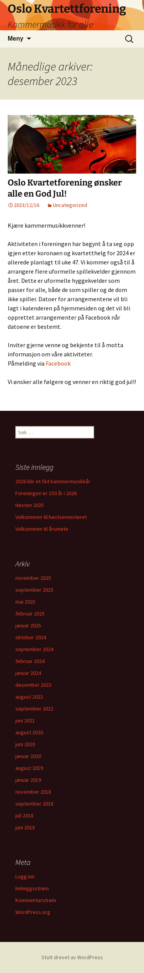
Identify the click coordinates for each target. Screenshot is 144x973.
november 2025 (33, 577)
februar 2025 (30, 613)
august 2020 (29, 732)
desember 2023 (33, 684)
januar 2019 (28, 779)
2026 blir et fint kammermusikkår (52, 481)
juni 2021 (25, 720)
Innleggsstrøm (32, 888)
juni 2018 (25, 827)
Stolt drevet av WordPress (72, 957)
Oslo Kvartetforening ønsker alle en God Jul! (65, 188)
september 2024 (34, 649)
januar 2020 (28, 756)
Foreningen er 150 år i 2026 (46, 493)
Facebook (58, 363)
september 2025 (34, 589)
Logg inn (25, 876)
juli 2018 (24, 815)
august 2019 (29, 768)
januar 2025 (28, 625)
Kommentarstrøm (35, 900)
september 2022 (34, 708)
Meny (15, 38)
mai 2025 (25, 601)
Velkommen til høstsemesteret (51, 517)
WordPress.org (32, 912)
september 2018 (34, 803)
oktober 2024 (30, 637)
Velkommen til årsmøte (41, 528)
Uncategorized (70, 205)
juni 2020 (25, 744)
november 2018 (33, 791)
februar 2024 (30, 661)
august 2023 (29, 696)
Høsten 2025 (29, 505)
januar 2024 (28, 672)
